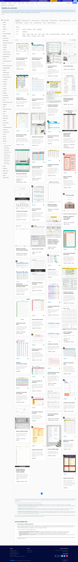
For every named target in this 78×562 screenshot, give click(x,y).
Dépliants (4, 70)
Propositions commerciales (7, 42)
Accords (4, 24)
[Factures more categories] (1, 86)
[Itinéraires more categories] (1, 88)
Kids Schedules (6, 153)
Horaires (4, 143)
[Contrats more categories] (1, 59)
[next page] (50, 493)
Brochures (4, 29)
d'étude (31, 22)
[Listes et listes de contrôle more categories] (1, 102)
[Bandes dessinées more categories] (1, 56)
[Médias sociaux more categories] (1, 171)
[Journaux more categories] (1, 91)
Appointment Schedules (7, 145)
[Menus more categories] (1, 107)
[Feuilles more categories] (1, 166)
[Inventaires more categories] (1, 82)
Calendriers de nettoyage (44, 20)
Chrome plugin (29, 550)
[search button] (52, 2)
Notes (4, 113)
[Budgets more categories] (1, 36)
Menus (4, 106)
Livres (4, 31)
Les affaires (15, 2)
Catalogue (5, 47)
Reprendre (5, 141)
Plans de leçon (5, 95)
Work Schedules (6, 162)
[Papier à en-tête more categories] (1, 98)
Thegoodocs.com (4, 5)
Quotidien (24, 29)
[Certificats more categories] (1, 50)
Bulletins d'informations (7, 109)
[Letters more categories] (1, 100)
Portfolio (4, 120)
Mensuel (34, 29)
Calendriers (5, 45)
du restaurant (26, 22)
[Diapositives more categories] (1, 168)
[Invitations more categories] (1, 84)
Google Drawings (6, 72)
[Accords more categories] (1, 24)
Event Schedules (6, 150)
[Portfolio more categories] (1, 120)
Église (19, 2)
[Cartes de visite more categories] (1, 38)
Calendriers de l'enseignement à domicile (65, 20)
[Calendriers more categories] (1, 45)
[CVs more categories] (1, 63)
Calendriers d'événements (53, 20)
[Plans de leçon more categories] (1, 95)
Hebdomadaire (39, 29)
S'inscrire (74, 2)
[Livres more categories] (1, 31)
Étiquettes (5, 93)
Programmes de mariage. (37, 22)
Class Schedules (6, 147)
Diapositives (5, 168)
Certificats (5, 49)
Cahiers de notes (6, 74)
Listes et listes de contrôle (7, 102)
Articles (4, 26)
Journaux (4, 90)
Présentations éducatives (7, 65)
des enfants (74, 20)
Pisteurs (4, 175)
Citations (4, 134)
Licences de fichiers (13, 550)
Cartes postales (5, 122)
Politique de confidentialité (14, 553)
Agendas (4, 22)
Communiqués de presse (7, 127)
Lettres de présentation (7, 61)
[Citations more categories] (1, 134)
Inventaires (5, 81)
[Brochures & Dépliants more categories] (1, 34)
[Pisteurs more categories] (1, 175)
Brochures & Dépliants (7, 33)
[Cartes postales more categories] (1, 123)
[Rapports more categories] (1, 139)
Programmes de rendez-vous (25, 20)
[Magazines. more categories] (1, 104)
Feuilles (4, 166)
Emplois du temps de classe (35, 20)
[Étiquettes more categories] (1, 93)
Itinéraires (5, 88)
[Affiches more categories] (1, 125)
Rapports (4, 138)
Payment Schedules (7, 155)
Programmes (5, 129)
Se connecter (68, 2)
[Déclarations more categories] (1, 173)
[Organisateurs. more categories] (1, 118)
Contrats (4, 58)
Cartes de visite (5, 38)
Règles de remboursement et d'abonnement (17, 556)
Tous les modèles (5, 20)
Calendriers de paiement (19, 22)
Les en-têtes (5, 79)
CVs (3, 63)
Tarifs (37, 2)
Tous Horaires (18, 20)
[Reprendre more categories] (1, 141)
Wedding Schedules (7, 160)
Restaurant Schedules (7, 157)
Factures (4, 86)
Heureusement (29, 29)
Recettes (4, 136)
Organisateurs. (5, 118)
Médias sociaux (5, 170)
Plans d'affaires (5, 40)
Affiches (4, 125)
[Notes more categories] (1, 114)
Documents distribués (7, 77)
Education (22, 2)
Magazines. (5, 104)
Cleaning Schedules (7, 148)
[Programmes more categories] (1, 130)
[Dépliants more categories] (1, 70)
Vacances (32, 2)
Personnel (27, 2)
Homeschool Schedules (7, 152)
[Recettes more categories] (1, 136)
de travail (44, 22)
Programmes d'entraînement (51, 22)
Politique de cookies (13, 554)
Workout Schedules (7, 163)
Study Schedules (6, 158)
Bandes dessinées (6, 56)
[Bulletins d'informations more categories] (1, 109)
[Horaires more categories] (1, 143)
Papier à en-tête (6, 97)
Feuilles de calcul (6, 177)
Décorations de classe (7, 54)
